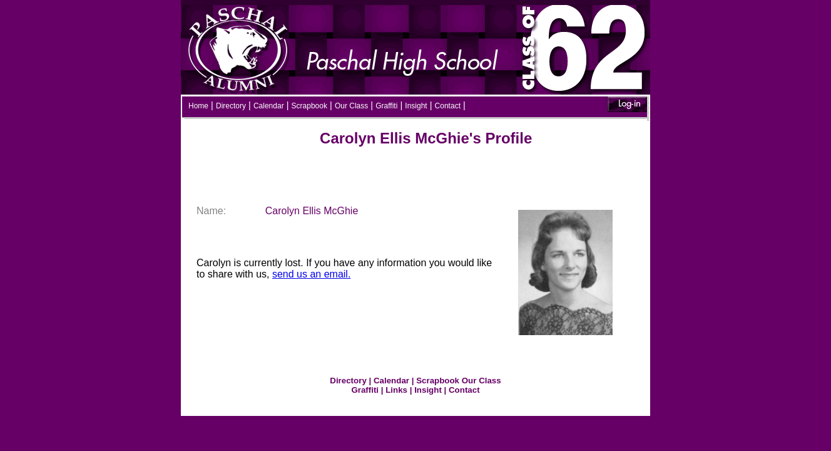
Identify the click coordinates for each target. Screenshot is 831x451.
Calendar (268, 105)
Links (396, 390)
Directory (231, 105)
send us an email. (311, 274)
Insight (416, 105)
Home (198, 105)
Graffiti (386, 105)
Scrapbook (309, 105)
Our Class (351, 105)
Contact (448, 105)
